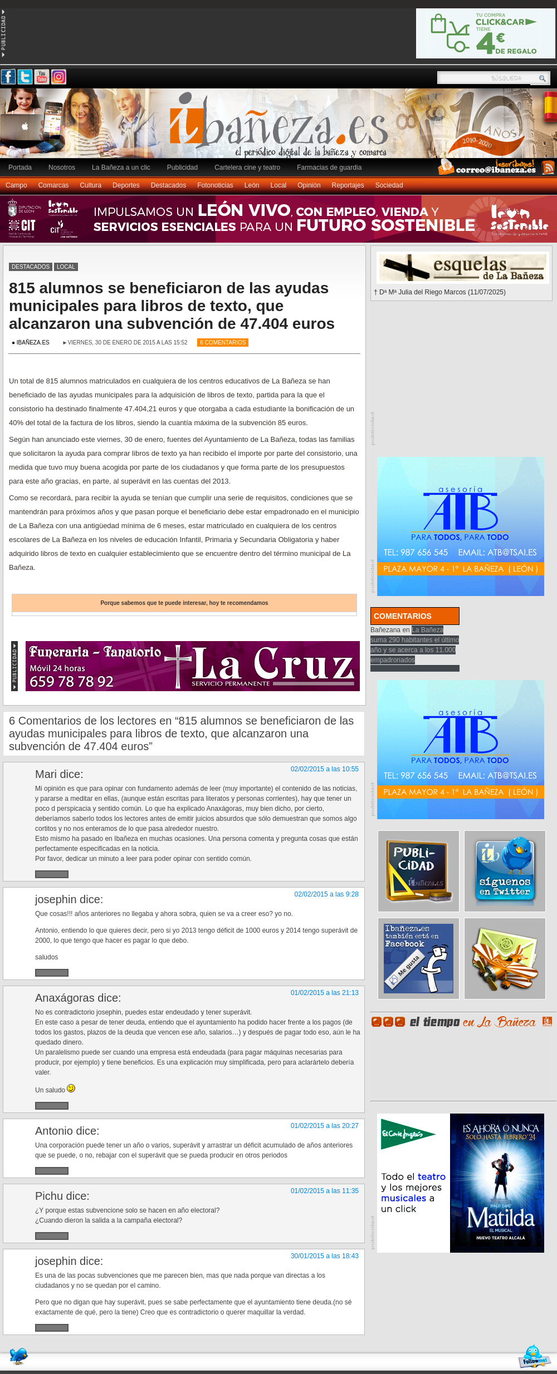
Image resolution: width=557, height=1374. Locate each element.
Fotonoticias (215, 185)
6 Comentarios (223, 342)
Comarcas (53, 185)
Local (279, 185)
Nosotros (61, 167)
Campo (16, 185)
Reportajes (348, 185)
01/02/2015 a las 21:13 (325, 993)
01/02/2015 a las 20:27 (325, 1126)
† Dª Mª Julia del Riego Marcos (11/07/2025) (440, 292)
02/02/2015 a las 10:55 (325, 769)
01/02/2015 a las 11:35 (325, 1191)
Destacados (168, 185)
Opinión (308, 185)
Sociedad (389, 185)
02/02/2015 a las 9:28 (327, 894)
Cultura (90, 185)
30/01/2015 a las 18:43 (325, 1256)
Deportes (126, 185)
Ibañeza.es (281, 129)
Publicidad (182, 167)
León (252, 185)
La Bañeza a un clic (121, 167)
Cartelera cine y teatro (247, 167)
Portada (20, 167)
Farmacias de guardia (329, 167)
